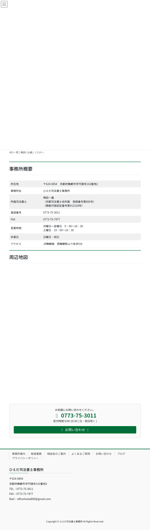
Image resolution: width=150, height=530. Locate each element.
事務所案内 (18, 454)
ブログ (121, 454)
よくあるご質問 (80, 454)
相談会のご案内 (56, 454)
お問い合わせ (104, 454)
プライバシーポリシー (25, 458)
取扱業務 (36, 454)
